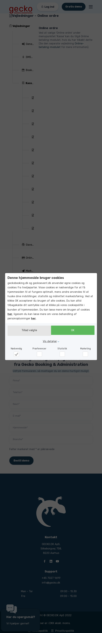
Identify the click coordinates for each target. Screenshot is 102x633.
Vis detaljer (50, 340)
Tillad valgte (28, 330)
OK (73, 330)
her (10, 314)
